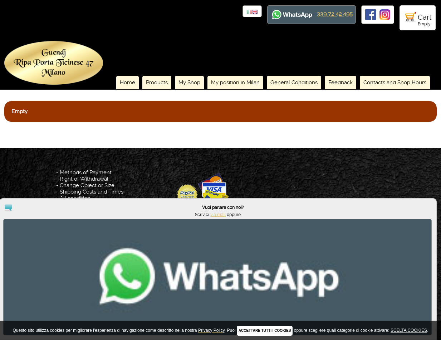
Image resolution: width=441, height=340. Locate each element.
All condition (75, 198)
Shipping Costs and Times (91, 192)
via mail (405, 314)
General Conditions (294, 82)
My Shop (189, 82)
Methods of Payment (86, 172)
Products (157, 82)
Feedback (340, 82)
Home (127, 82)
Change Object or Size (87, 185)
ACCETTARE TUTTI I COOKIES (265, 330)
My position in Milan (235, 82)
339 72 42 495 (335, 13)
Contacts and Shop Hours (394, 82)
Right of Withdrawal (84, 179)
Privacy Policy (222, 302)
